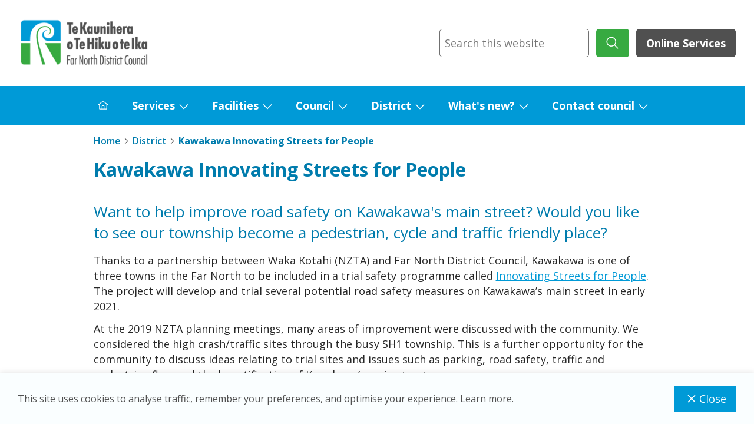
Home (107, 140)
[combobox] (514, 43)
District (391, 105)
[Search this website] (514, 43)
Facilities (235, 105)
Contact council (593, 105)
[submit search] (612, 43)
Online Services (686, 43)
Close (705, 398)
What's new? (481, 105)
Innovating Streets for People (571, 276)
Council (315, 105)
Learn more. (487, 398)
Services (153, 105)
